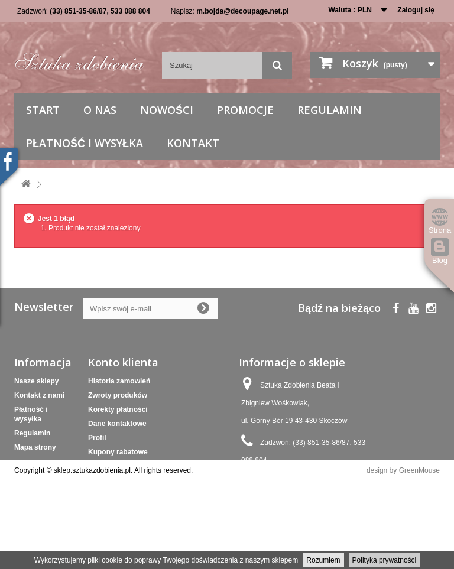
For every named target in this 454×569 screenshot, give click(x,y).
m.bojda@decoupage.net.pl (242, 11)
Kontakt (193, 143)
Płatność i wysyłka (84, 143)
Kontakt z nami (39, 395)
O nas (99, 110)
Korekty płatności (118, 409)
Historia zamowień (119, 381)
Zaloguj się (415, 10)
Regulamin (329, 110)
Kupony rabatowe (118, 452)
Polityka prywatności (384, 560)
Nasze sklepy (36, 381)
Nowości (166, 110)
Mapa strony (35, 447)
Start (43, 110)
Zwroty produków (117, 395)
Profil (97, 438)
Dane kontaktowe (117, 424)
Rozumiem (323, 560)
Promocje (245, 110)
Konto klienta (123, 362)
